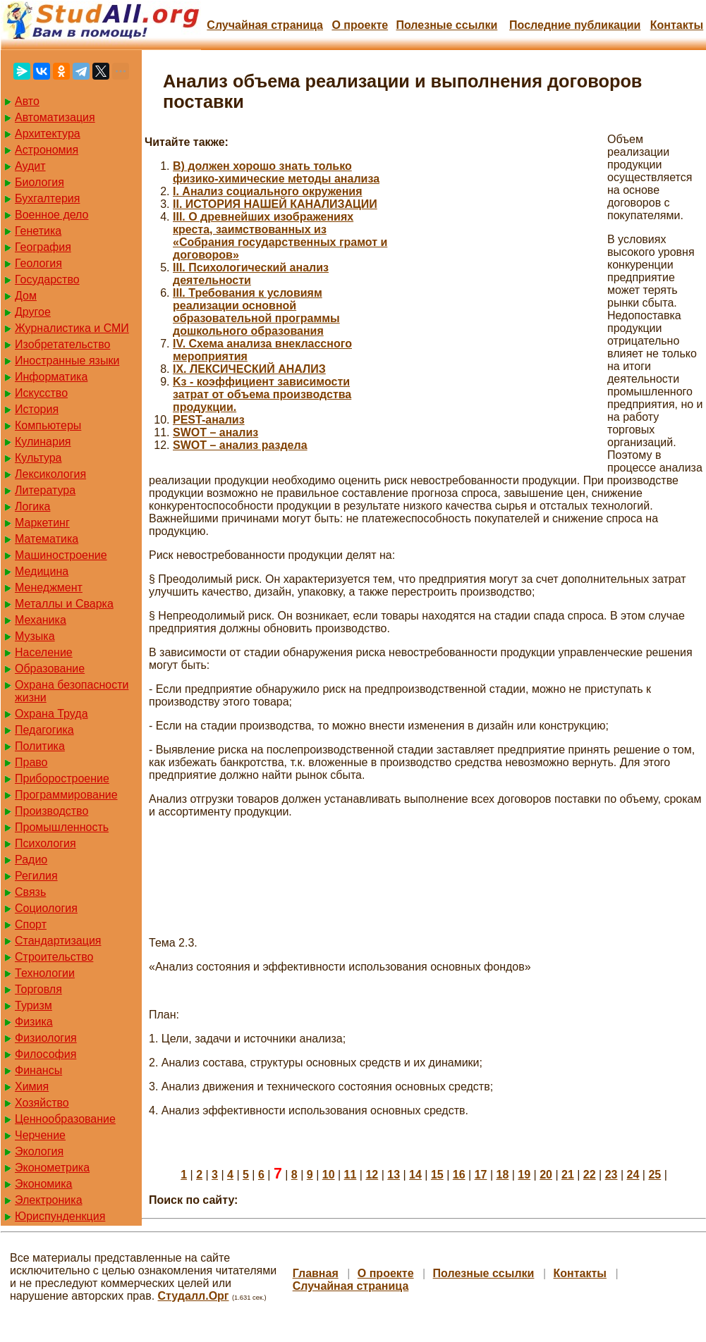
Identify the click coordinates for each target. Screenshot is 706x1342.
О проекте (359, 25)
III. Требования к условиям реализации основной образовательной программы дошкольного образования (256, 312)
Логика (32, 506)
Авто (27, 101)
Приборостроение (62, 778)
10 (328, 1175)
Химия (32, 1086)
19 (524, 1175)
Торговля (38, 989)
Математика (46, 539)
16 (459, 1175)
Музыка (35, 636)
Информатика (51, 377)
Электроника (49, 1200)
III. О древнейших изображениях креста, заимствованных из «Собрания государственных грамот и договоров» (280, 236)
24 (633, 1175)
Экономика (44, 1184)
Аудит (30, 166)
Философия (45, 1054)
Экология (39, 1151)
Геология (38, 263)
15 (437, 1175)
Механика (40, 620)
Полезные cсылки (446, 25)
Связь (30, 892)
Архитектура (47, 134)
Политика (40, 746)
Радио (31, 860)
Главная (316, 1273)
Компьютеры (48, 425)
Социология (46, 908)
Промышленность (62, 827)
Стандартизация (58, 941)
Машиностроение (61, 555)
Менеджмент (49, 587)
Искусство (41, 393)
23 (611, 1175)
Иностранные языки (67, 361)
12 (371, 1175)
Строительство (54, 957)
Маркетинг (42, 523)
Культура (38, 458)
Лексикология (50, 474)
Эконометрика (52, 1168)
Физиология (46, 1038)
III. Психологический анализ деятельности (251, 273)
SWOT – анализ (215, 432)
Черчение (40, 1135)
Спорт (31, 924)
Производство (51, 811)
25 (654, 1175)
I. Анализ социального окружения (268, 191)
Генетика (38, 231)
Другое (33, 312)
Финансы (38, 1070)
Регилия (36, 876)
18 (502, 1175)
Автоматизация (55, 117)
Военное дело (52, 215)
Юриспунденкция (60, 1216)
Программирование (66, 795)
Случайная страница (265, 25)
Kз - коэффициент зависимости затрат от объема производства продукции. (262, 394)
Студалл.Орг (193, 1296)
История (37, 409)
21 (567, 1175)
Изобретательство (62, 344)
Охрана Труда (51, 714)
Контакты (676, 25)
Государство (47, 279)
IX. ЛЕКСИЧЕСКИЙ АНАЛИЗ (249, 369)
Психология (45, 843)
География (43, 247)
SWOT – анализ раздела (240, 445)
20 (546, 1175)
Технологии (45, 973)
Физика (34, 1022)
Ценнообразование (65, 1119)
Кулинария (43, 442)
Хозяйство (42, 1103)
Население (44, 652)
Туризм (33, 1005)
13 (393, 1175)
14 (415, 1175)
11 (350, 1175)
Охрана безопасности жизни (71, 691)
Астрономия (46, 150)
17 (481, 1175)
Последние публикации (574, 25)
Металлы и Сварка (64, 604)
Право (31, 762)
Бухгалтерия (47, 198)
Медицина (41, 571)
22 (589, 1175)
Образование (50, 669)
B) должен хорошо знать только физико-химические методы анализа (276, 172)
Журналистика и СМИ (72, 328)
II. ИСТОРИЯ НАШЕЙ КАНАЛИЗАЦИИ (275, 204)
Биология (39, 182)
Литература (45, 490)
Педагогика (44, 730)
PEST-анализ (209, 420)
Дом (26, 296)
